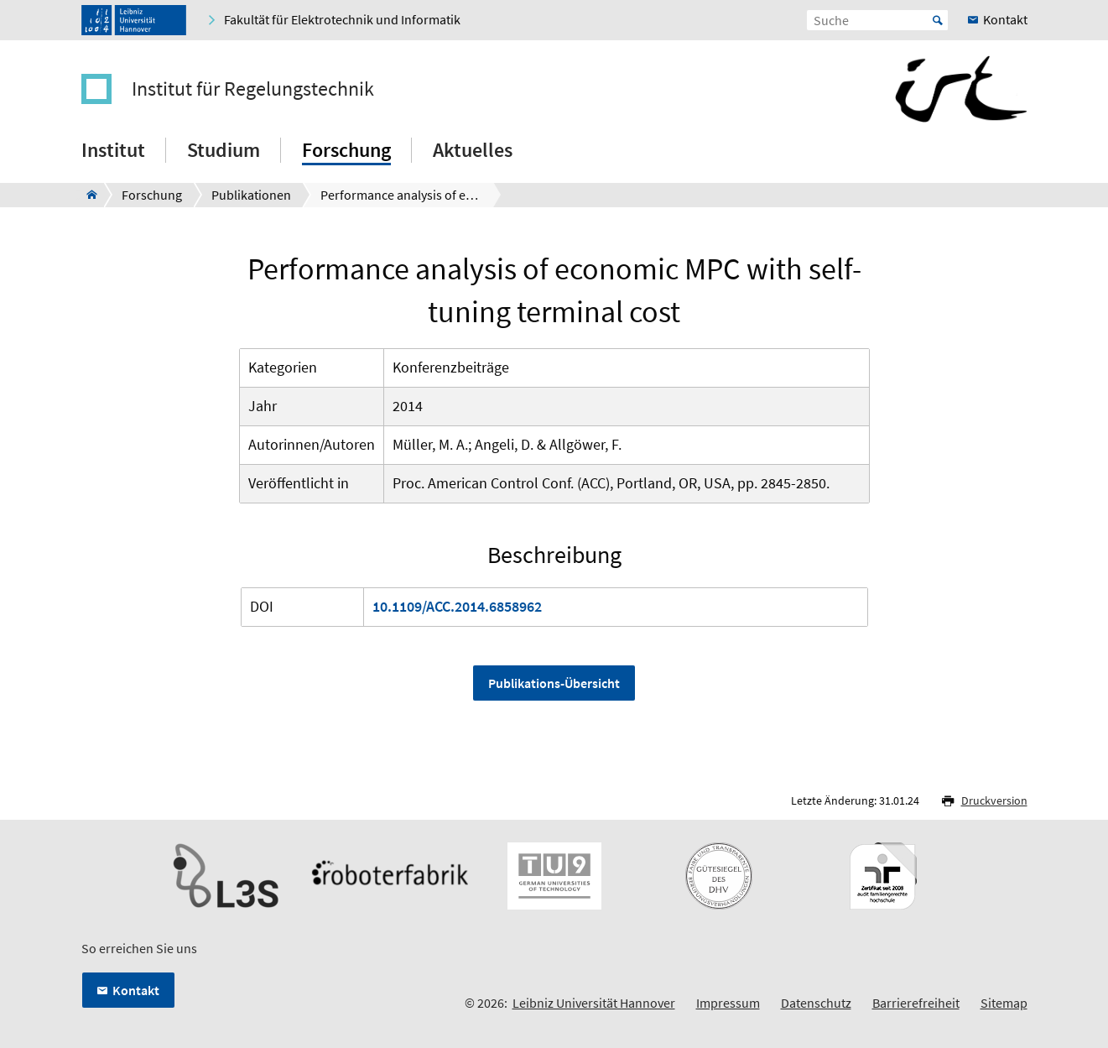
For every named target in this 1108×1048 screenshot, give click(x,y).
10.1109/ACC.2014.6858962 (457, 606)
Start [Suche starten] (938, 20)
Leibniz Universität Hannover (593, 1002)
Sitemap (1004, 1002)
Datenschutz (816, 1002)
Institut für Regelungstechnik (253, 89)
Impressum (728, 1002)
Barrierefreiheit (916, 1002)
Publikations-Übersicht (554, 683)
